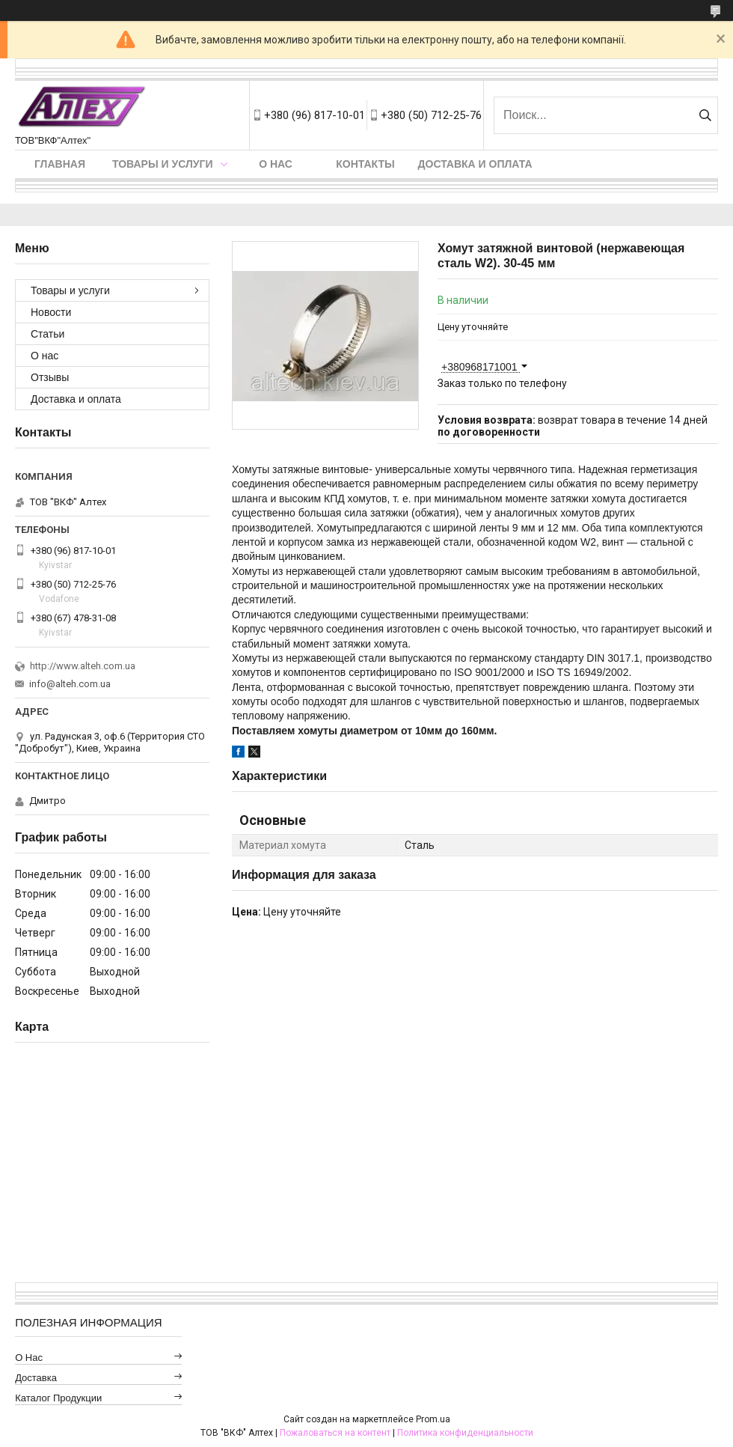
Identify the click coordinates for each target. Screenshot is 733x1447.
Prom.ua (433, 1419)
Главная (59, 164)
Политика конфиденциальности (465, 1433)
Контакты (365, 164)
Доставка (36, 1377)
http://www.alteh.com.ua (82, 665)
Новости (51, 312)
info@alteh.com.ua (70, 683)
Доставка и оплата (475, 164)
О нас (275, 164)
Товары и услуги (162, 164)
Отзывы (50, 377)
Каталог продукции (58, 1398)
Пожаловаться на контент (335, 1433)
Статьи (47, 334)
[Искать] (705, 115)
